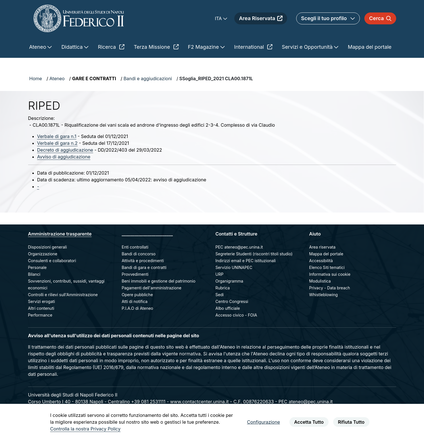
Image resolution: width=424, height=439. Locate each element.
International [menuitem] (253, 47)
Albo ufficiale (228, 308)
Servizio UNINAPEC (234, 267)
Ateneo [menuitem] (38, 47)
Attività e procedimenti (143, 260)
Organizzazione (42, 253)
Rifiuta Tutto (351, 422)
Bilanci (34, 274)
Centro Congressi (232, 301)
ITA (219, 18)
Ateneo (57, 78)
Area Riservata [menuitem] (260, 18)
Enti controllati (135, 247)
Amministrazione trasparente (60, 234)
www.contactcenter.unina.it (199, 401)
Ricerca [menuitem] (111, 47)
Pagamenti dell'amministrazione (151, 287)
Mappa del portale (326, 253)
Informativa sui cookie (329, 274)
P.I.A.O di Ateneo (137, 308)
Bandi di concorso (139, 253)
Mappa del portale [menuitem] (370, 47)
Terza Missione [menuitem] (156, 47)
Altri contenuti (41, 308)
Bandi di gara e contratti (144, 267)
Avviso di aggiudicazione (64, 157)
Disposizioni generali (47, 247)
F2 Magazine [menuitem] (204, 47)
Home (35, 78)
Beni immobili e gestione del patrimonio (159, 281)
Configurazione (263, 422)
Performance (40, 315)
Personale (37, 267)
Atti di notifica (135, 301)
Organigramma (229, 281)
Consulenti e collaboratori (52, 260)
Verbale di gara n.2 (57, 143)
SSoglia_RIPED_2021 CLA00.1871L (216, 78)
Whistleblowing (323, 294)
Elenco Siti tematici (327, 267)
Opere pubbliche (137, 294)
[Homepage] (78, 18)
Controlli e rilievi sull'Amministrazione (63, 294)
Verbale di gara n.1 (56, 136)
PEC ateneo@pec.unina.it (239, 247)
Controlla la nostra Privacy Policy (85, 429)
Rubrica (223, 287)
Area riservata (322, 247)
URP (220, 274)
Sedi (220, 294)
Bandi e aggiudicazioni (148, 78)
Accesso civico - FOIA (236, 315)
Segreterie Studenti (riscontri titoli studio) (254, 253)
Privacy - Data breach (329, 287)
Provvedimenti (135, 274)
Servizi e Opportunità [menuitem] (308, 47)
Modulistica (320, 281)
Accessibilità (321, 260)
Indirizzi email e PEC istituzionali (246, 260)
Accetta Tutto (309, 422)
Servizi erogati (41, 301)
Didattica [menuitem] (72, 47)
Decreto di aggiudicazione (65, 150)
